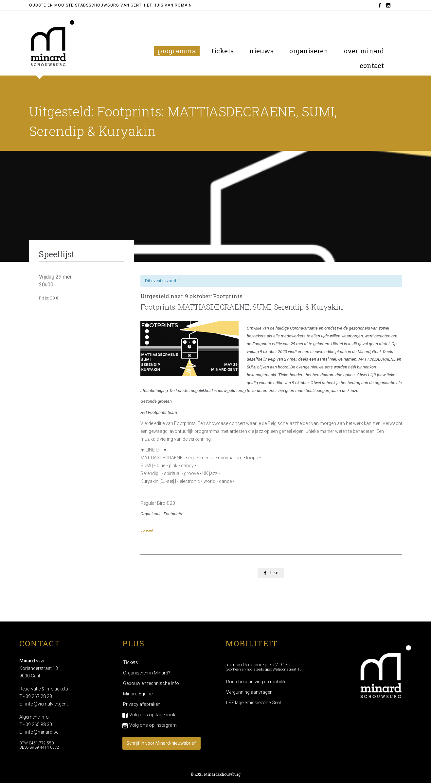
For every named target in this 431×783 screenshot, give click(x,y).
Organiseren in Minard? (146, 672)
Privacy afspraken (141, 704)
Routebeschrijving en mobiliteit (257, 681)
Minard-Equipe (138, 693)
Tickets (130, 662)
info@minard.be (41, 732)
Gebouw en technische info (151, 683)
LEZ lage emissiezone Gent (253, 702)
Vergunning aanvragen (249, 692)
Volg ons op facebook (152, 714)
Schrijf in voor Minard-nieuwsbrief (161, 743)
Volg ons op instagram (153, 725)
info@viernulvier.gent (46, 703)
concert (146, 530)
